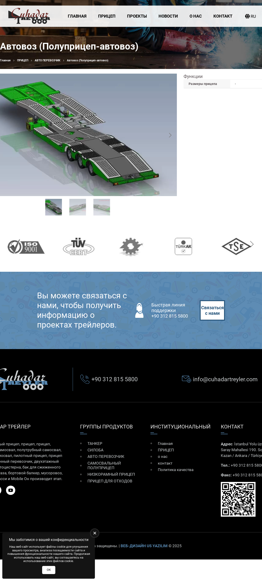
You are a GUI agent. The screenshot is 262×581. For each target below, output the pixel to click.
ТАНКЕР (94, 443)
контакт (222, 16)
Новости (168, 16)
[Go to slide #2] (78, 207)
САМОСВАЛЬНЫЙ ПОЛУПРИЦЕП (104, 465)
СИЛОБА (95, 450)
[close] (94, 533)
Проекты (137, 16)
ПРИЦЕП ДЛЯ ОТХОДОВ (109, 481)
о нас (196, 16)
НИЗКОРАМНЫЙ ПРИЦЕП (111, 474)
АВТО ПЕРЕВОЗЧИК (47, 60)
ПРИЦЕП (106, 16)
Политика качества (175, 469)
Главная (77, 16)
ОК (49, 570)
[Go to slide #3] (102, 207)
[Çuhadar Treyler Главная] (29, 16)
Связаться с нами (212, 310)
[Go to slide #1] (54, 207)
